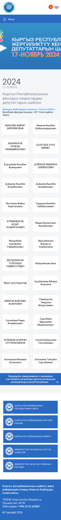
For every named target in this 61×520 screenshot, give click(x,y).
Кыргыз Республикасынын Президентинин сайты (29, 407)
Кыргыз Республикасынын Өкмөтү (33, 436)
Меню (11, 19)
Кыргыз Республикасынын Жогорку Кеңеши (34, 421)
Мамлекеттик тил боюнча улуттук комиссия (33, 451)
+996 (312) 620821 (29, 506)
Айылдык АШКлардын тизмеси (19, 109)
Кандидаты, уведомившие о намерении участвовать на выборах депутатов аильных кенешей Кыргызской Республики (32, 379)
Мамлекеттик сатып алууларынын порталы (33, 465)
